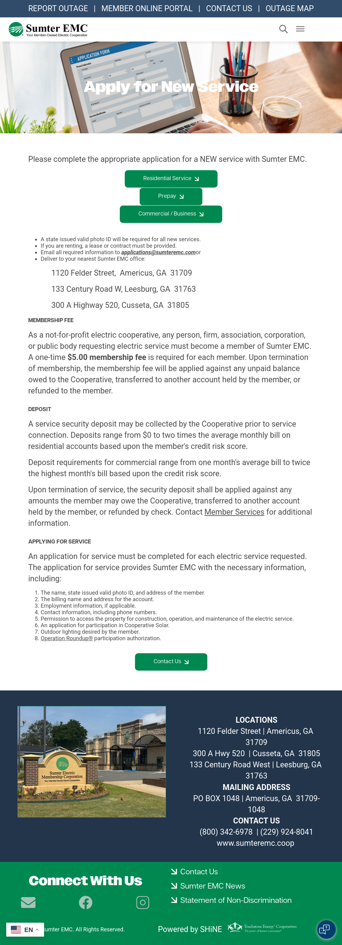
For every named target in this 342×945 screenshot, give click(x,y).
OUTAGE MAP (290, 8)
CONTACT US (229, 8)
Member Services (234, 512)
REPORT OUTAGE (58, 8)
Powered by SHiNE (190, 929)
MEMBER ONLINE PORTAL (147, 8)
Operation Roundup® (67, 638)
